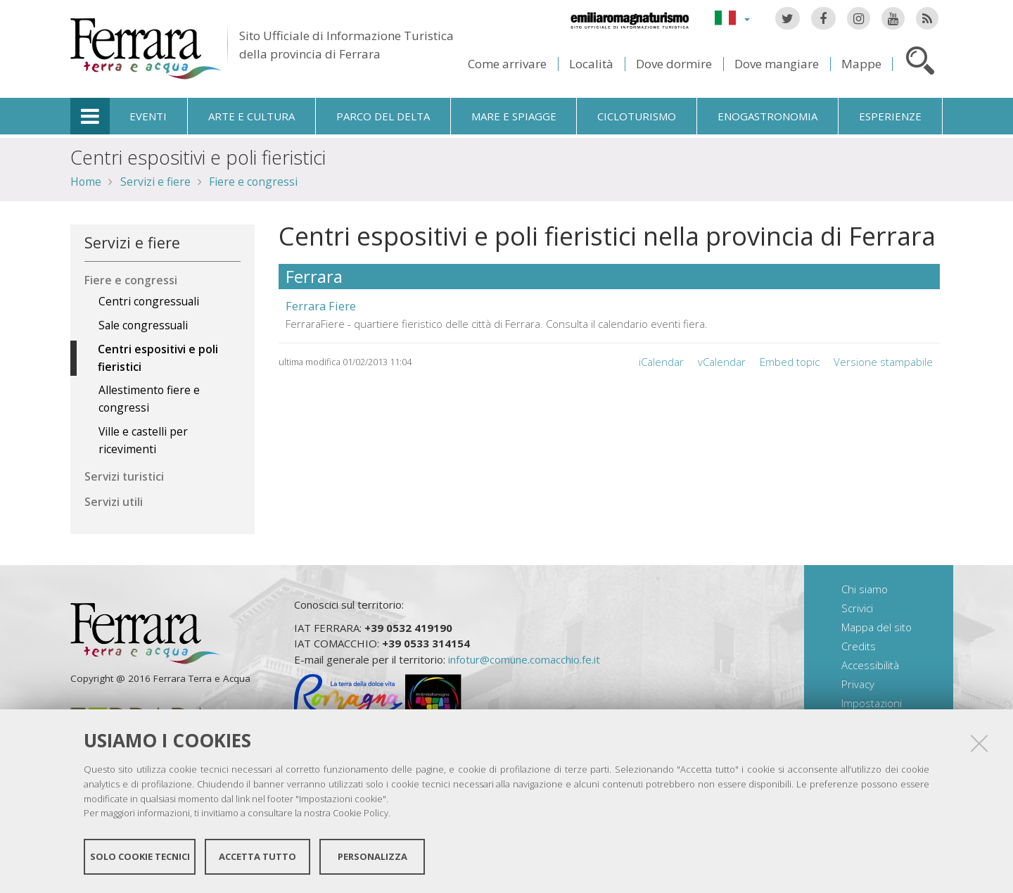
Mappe (861, 64)
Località (591, 64)
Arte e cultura (251, 116)
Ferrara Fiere (321, 306)
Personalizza (372, 856)
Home (85, 181)
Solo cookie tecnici (140, 856)
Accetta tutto (257, 856)
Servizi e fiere (155, 181)
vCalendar (722, 362)
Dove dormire (674, 64)
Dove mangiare (776, 64)
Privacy (857, 684)
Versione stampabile (883, 362)
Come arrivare (507, 64)
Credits (858, 646)
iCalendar (661, 362)
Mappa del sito (876, 627)
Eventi (148, 116)
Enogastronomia (767, 116)
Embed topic (790, 362)
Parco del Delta (383, 116)
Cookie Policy (360, 812)
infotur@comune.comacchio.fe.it (524, 659)
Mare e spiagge (513, 116)
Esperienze (890, 116)
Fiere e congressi (253, 181)
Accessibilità (870, 665)
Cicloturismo (636, 116)
